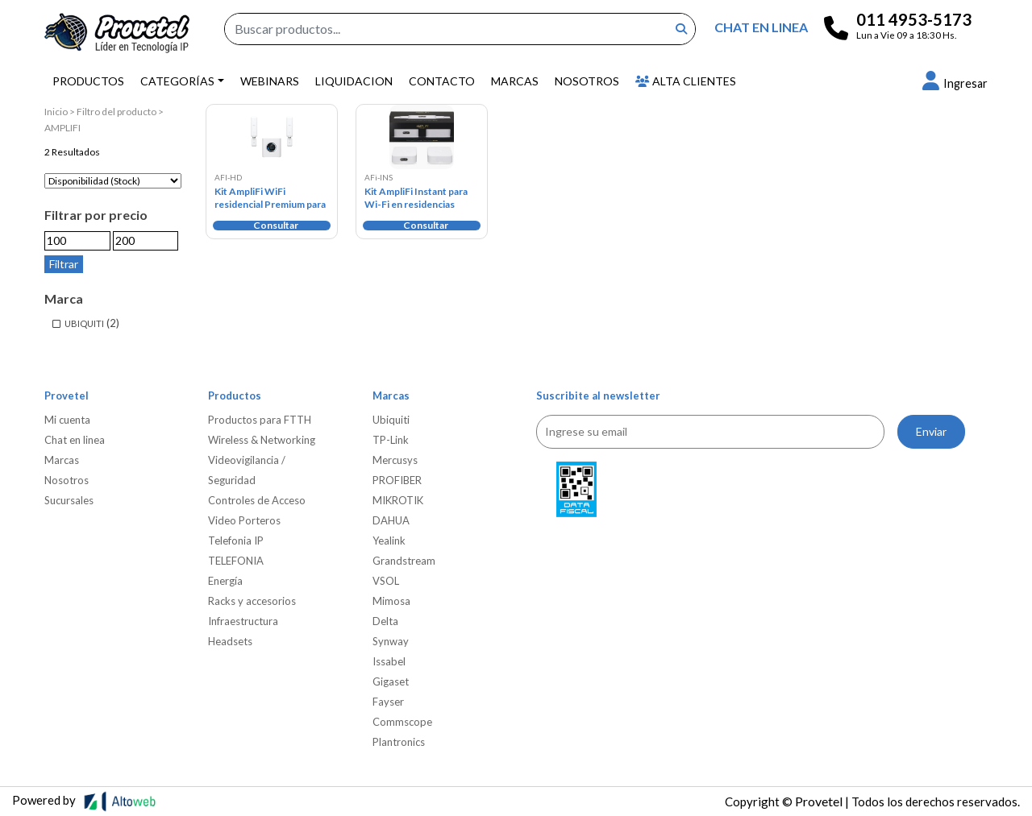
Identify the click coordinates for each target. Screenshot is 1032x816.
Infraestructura (243, 621)
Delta (385, 621)
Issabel (389, 661)
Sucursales (69, 500)
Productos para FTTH (259, 419)
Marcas (515, 81)
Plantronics (398, 741)
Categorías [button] (177, 81)
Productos (88, 81)
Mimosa (391, 600)
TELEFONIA (236, 560)
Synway (390, 641)
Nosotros (587, 81)
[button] (955, 83)
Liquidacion (354, 81)
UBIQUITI (84, 323)
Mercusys (395, 460)
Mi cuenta (67, 419)
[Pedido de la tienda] (112, 180)
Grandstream (403, 560)
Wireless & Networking (261, 439)
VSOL (385, 580)
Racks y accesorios (252, 600)
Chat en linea (74, 439)
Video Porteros (244, 520)
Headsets (230, 641)
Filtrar (63, 264)
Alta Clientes (685, 81)
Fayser (388, 701)
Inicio (56, 112)
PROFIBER (397, 480)
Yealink (389, 540)
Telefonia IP (236, 540)
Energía (225, 580)
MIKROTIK (397, 500)
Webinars (269, 81)
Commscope (402, 721)
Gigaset (390, 681)
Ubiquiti (391, 419)
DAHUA (391, 520)
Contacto (442, 81)
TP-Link (390, 439)
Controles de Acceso (257, 500)
